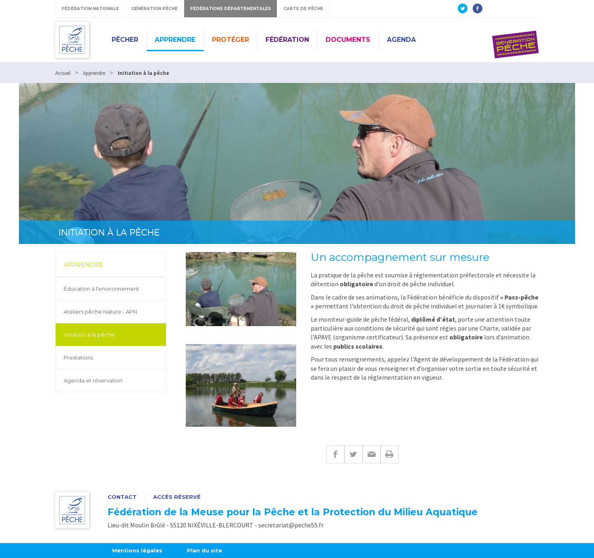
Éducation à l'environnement (101, 288)
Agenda (401, 39)
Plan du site (204, 550)
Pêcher (125, 39)
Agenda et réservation (93, 380)
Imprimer (389, 454)
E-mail (371, 454)
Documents (348, 39)
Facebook (335, 454)
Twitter (353, 454)
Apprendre (175, 39)
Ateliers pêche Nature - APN (100, 311)
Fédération (287, 39)
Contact (122, 497)
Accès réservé (177, 497)
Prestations (78, 357)
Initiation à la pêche (89, 334)
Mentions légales (137, 550)
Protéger (230, 39)
